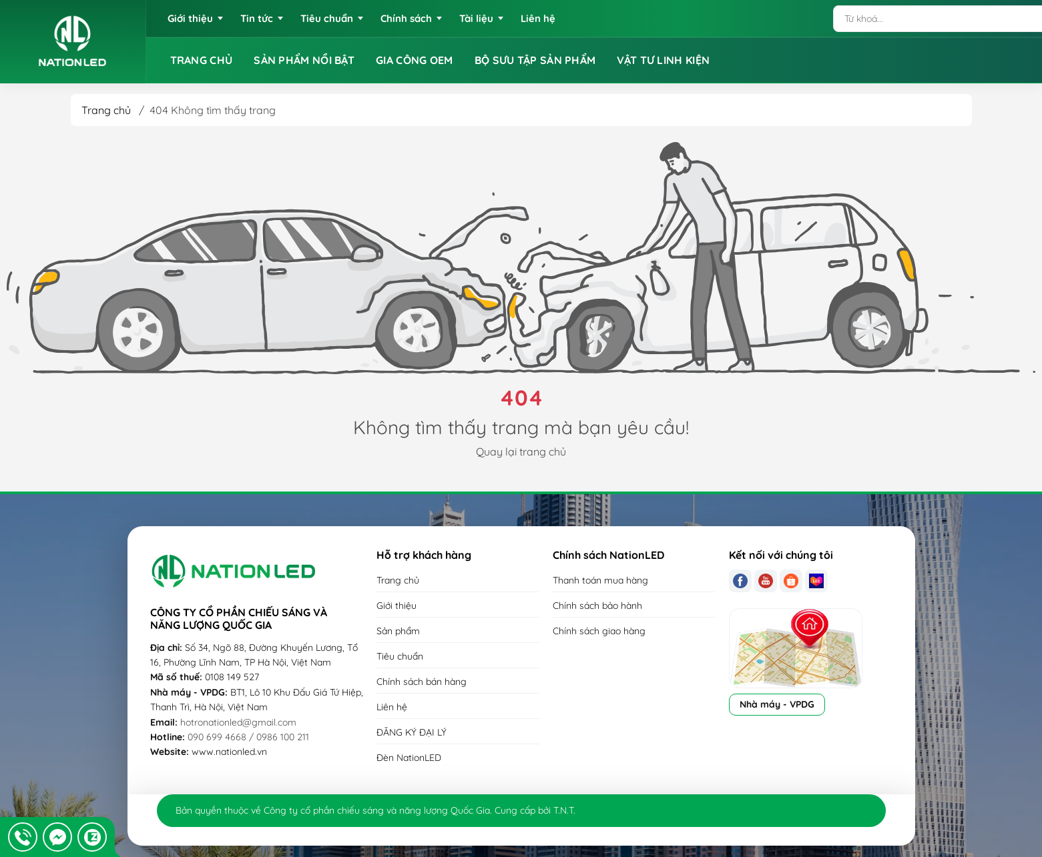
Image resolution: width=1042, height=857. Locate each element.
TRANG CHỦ (201, 60)
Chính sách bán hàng (421, 682)
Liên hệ (391, 707)
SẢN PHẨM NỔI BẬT (304, 60)
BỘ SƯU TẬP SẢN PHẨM (535, 60)
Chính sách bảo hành (597, 606)
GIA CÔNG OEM (414, 60)
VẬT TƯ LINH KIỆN (663, 60)
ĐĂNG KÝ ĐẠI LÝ (411, 732)
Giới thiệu (396, 606)
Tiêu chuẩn (399, 656)
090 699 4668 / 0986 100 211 (248, 737)
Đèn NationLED (408, 758)
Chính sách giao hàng (599, 631)
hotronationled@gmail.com (238, 722)
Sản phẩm (398, 631)
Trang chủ (106, 110)
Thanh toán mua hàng (600, 580)
